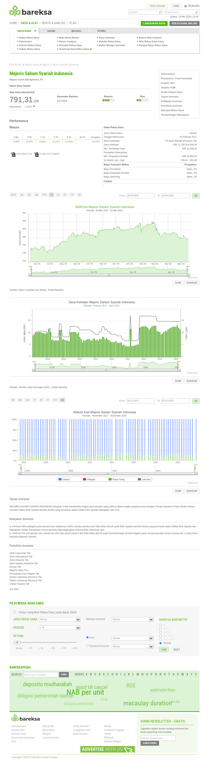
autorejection (162, 689)
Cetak (178, 282)
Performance (168, 74)
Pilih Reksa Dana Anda (151, 41)
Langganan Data (82, 729)
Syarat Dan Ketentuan (22, 737)
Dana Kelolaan (107, 37)
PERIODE (18, 627)
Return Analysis (67, 41)
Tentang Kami (18, 726)
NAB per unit (85, 692)
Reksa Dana (31, 64)
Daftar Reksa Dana (29, 37)
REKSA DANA (24, 30)
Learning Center (50, 737)
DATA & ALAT (29, 23)
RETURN (18, 636)
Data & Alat (16, 64)
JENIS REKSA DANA (25, 619)
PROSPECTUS (21, 154)
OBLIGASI (76, 30)
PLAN (72, 23)
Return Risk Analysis (150, 37)
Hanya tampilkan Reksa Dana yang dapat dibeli (48, 612)
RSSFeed (108, 737)
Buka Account (80, 733)
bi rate (175, 701)
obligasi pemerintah (79, 704)
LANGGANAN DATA (154, 23)
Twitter (107, 733)
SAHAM (51, 30)
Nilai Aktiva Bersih (69, 37)
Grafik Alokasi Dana (171, 92)
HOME (13, 23)
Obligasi (46, 733)
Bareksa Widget (112, 741)
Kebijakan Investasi (171, 101)
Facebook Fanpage (114, 729)
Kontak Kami (18, 729)
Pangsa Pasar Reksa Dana (153, 45)
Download (192, 282)
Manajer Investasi (95, 619)
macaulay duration (148, 703)
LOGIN (176, 6)
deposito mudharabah (47, 684)
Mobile (107, 726)
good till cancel (92, 687)
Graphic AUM (168, 87)
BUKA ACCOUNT (157, 6)
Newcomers (25, 41)
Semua (167, 643)
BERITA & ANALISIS (53, 23)
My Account (192, 5)
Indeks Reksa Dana (29, 49)
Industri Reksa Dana (30, 45)
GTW (104, 700)
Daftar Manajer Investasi (112, 45)
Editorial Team (18, 733)
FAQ (13, 741)
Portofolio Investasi (171, 105)
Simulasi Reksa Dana (70, 45)
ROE (131, 685)
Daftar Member (81, 726)
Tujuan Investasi (170, 96)
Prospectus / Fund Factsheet (176, 78)
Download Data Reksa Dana (74, 49)
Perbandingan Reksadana (175, 115)
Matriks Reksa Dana (109, 41)
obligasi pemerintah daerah (45, 695)
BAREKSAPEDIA (20, 667)
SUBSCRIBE (150, 743)
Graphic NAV (168, 83)
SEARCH (16, 674)
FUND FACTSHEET (47, 154)
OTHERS (101, 30)
